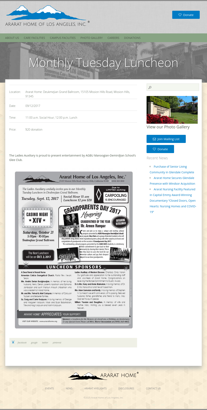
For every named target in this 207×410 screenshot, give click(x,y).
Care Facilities (34, 38)
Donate (185, 15)
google (34, 342)
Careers (113, 38)
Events (49, 388)
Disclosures (126, 388)
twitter (45, 342)
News (69, 388)
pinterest (57, 342)
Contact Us (153, 388)
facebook (22, 342)
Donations (132, 38)
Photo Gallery (91, 38)
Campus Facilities (63, 38)
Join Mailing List (166, 139)
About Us (12, 38)
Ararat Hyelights (95, 388)
